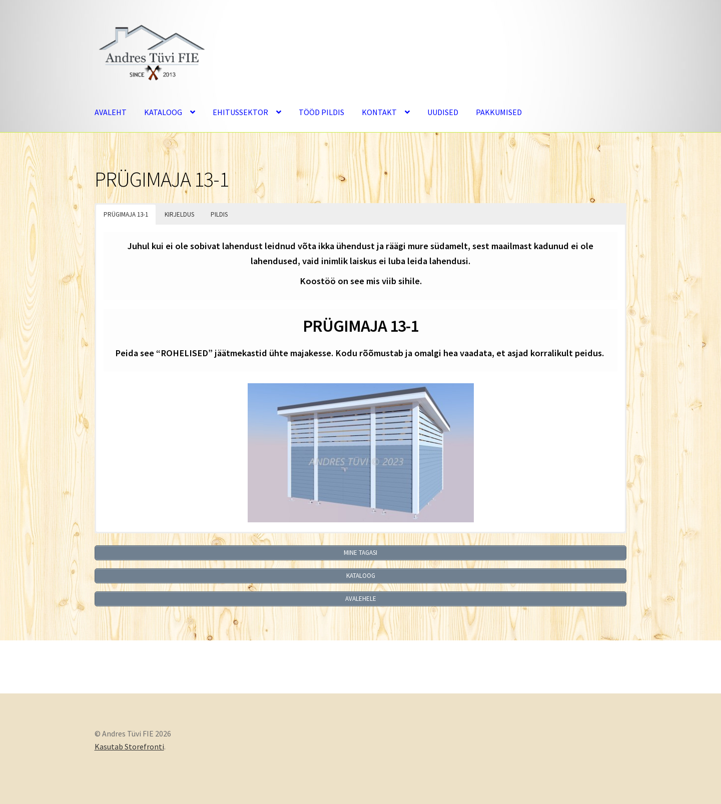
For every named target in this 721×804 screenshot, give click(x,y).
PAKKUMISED (499, 112)
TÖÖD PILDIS (321, 112)
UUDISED (442, 112)
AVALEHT (111, 112)
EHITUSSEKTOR (240, 112)
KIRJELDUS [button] (179, 214)
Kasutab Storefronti (129, 746)
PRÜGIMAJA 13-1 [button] (126, 214)
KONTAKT (379, 112)
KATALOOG (163, 112)
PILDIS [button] (219, 214)
